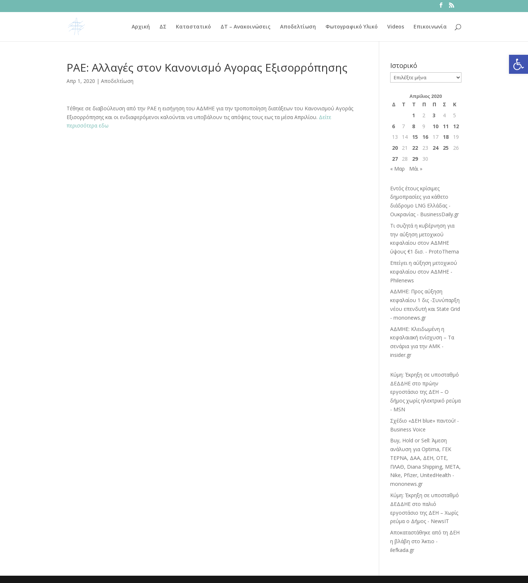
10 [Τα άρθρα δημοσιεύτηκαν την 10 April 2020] (435, 126)
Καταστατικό (193, 27)
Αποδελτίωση (298, 27)
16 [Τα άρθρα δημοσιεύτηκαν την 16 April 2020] (425, 136)
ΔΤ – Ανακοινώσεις (245, 27)
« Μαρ (397, 168)
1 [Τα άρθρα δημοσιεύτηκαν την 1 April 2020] (413, 115)
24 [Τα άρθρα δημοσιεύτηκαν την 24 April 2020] (435, 147)
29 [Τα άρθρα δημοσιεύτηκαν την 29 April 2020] (415, 158)
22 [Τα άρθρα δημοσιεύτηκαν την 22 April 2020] (415, 147)
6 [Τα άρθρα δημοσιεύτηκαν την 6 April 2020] (393, 126)
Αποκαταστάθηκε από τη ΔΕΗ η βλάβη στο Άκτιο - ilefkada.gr (425, 541)
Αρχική (141, 27)
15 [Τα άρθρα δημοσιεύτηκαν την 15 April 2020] (415, 136)
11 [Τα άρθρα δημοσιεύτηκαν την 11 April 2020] (446, 126)
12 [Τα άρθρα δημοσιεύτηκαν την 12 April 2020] (456, 126)
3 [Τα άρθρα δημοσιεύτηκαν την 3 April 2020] (434, 115)
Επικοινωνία (430, 27)
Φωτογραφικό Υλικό (351, 27)
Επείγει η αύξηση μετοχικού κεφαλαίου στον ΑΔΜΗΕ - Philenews (423, 271)
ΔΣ (162, 27)
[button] (518, 64)
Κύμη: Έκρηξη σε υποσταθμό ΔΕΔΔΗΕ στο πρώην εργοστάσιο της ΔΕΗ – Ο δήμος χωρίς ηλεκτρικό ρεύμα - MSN (425, 392)
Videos (395, 27)
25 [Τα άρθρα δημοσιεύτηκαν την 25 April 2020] (446, 147)
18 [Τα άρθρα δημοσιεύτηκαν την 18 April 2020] (446, 136)
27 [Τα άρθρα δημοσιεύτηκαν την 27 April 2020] (395, 158)
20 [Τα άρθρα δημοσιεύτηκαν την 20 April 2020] (395, 147)
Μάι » (415, 168)
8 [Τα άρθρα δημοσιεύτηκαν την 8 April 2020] (413, 126)
